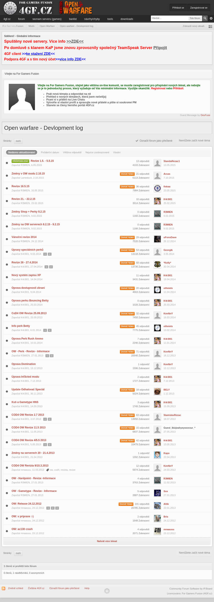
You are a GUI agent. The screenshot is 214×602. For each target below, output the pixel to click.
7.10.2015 (169, 177)
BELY (167, 389)
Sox (166, 491)
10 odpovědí (142, 199)
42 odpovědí (142, 440)
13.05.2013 (170, 444)
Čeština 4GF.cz (36, 588)
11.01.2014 (170, 342)
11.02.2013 (170, 482)
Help (87, 588)
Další (18, 141)
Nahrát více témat (107, 541)
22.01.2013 (170, 508)
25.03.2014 (170, 304)
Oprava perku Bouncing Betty (30, 300)
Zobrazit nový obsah (193, 26)
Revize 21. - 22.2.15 (23, 199)
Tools (110, 19)
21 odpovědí (142, 174)
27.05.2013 (170, 431)
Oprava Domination (24, 364)
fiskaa (167, 186)
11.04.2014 (170, 292)
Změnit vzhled (15, 588)
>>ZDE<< (75, 41)
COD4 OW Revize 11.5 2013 (28, 427)
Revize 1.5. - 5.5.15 (42, 160)
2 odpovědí (143, 377)
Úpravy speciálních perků (27, 249)
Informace (9, 26)
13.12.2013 (170, 368)
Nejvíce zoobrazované (97, 152)
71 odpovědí (142, 351)
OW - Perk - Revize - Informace (31, 351)
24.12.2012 (170, 520)
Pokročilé (211, 18)
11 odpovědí (142, 275)
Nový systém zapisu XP (26, 275)
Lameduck (26, 177)
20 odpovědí (142, 288)
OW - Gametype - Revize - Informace (34, 491)
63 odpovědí (142, 415)
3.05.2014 (169, 254)
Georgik (168, 250)
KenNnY (168, 313)
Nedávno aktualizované (21, 152)
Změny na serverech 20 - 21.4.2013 (33, 452)
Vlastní (117, 152)
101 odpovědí (142, 504)
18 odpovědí (142, 389)
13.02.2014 (170, 330)
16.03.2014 (170, 317)
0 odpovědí (143, 212)
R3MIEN (25, 165)
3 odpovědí (143, 402)
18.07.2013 (170, 419)
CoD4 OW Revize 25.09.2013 (29, 313)
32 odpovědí (142, 313)
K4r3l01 (168, 199)
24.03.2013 (170, 469)
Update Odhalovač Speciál (28, 389)
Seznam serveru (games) (47, 19)
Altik (166, 504)
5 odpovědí (143, 491)
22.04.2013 (170, 457)
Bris (166, 516)
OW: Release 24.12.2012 (26, 503)
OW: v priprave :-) (22, 516)
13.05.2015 (170, 165)
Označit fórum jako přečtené (154, 140)
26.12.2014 (170, 241)
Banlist (73, 19)
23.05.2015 (170, 190)
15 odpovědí (142, 427)
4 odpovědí (143, 478)
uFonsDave (170, 237)
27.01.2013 (170, 495)
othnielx (168, 288)
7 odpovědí (143, 339)
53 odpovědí (142, 250)
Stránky (7, 140)
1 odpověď (143, 364)
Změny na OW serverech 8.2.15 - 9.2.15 (36, 224)
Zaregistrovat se (198, 7)
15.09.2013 (170, 406)
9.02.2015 (169, 216)
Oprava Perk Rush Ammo (27, 338)
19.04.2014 (170, 279)
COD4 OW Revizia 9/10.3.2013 (30, 465)
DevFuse (205, 115)
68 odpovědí (142, 262)
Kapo (167, 453)
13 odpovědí (142, 161)
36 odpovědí (142, 186)
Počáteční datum (50, 152)
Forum (21, 19)
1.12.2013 (169, 393)
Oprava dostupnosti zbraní (28, 287)
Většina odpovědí (72, 152)
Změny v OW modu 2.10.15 (28, 173)
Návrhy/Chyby (92, 19)
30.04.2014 (170, 266)
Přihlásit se (178, 7)
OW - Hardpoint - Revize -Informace (33, 478)
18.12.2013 (170, 355)
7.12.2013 (169, 381)
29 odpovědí (142, 237)
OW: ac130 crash (22, 529)
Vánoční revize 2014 (24, 237)
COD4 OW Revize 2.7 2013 (28, 414)
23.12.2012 (170, 533)
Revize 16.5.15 (20, 186)
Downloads (127, 19)
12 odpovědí (142, 466)
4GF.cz (6, 19)
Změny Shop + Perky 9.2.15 (28, 211)
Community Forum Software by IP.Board (190, 588)
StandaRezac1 (172, 161)
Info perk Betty (21, 325)
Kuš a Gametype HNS (25, 402)
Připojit (160, 48)
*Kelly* (167, 262)
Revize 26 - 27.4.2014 (25, 262)
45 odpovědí (142, 326)
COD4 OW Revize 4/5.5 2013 (29, 440)
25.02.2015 (170, 203)
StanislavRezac (172, 415)
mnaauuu (26, 469)
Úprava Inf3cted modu (25, 376)
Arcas (167, 174)
